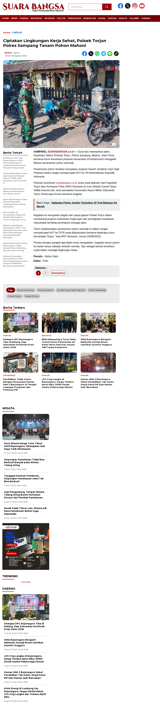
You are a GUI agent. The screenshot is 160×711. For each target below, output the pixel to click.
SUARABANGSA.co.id (61, 151)
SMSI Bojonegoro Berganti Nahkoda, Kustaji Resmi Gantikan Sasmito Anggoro (23, 642)
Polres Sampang (97, 290)
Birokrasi (36, 18)
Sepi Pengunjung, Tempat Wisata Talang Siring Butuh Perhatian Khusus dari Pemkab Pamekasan (24, 495)
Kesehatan (89, 18)
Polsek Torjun (14, 296)
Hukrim (24, 18)
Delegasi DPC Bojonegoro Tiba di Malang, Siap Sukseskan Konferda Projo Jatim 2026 (24, 626)
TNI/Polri (17, 32)
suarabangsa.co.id (66, 182)
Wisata (123, 18)
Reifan (8, 53)
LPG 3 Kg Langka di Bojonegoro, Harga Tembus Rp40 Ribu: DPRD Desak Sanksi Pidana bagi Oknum (24, 659)
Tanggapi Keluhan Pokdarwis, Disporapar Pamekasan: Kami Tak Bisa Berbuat (24, 478)
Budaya (112, 18)
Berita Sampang (25, 290)
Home (5, 18)
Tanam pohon (32, 296)
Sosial (102, 18)
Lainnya (145, 18)
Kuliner (134, 18)
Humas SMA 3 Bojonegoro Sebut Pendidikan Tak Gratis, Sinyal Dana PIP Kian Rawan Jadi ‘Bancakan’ (24, 675)
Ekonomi (50, 18)
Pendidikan (74, 18)
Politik (61, 18)
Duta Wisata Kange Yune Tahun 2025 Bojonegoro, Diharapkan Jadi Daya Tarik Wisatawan (24, 446)
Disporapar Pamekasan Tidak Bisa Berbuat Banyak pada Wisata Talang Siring (24, 462)
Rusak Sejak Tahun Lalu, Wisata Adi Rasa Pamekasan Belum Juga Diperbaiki (25, 511)
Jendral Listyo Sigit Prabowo (71, 290)
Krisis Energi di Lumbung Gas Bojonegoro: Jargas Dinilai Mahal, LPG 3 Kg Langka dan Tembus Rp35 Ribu (25, 692)
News (14, 18)
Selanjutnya (58, 273)
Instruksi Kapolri (45, 290)
